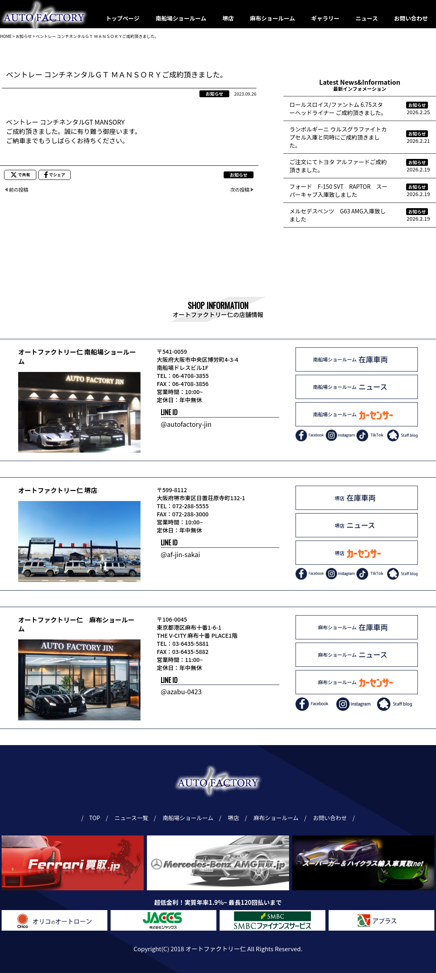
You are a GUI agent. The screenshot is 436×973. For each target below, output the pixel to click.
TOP (94, 818)
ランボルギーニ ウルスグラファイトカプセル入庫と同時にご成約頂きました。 (338, 137)
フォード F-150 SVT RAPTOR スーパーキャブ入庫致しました (338, 190)
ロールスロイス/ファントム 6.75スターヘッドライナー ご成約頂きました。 (338, 108)
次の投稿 (239, 189)
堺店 (228, 18)
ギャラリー (325, 18)
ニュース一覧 (132, 818)
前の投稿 (18, 189)
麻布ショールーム (272, 18)
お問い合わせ (411, 18)
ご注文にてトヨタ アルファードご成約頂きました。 (338, 166)
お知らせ (214, 93)
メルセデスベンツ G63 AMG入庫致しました (337, 215)
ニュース (367, 18)
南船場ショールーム (181, 18)
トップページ (123, 18)
